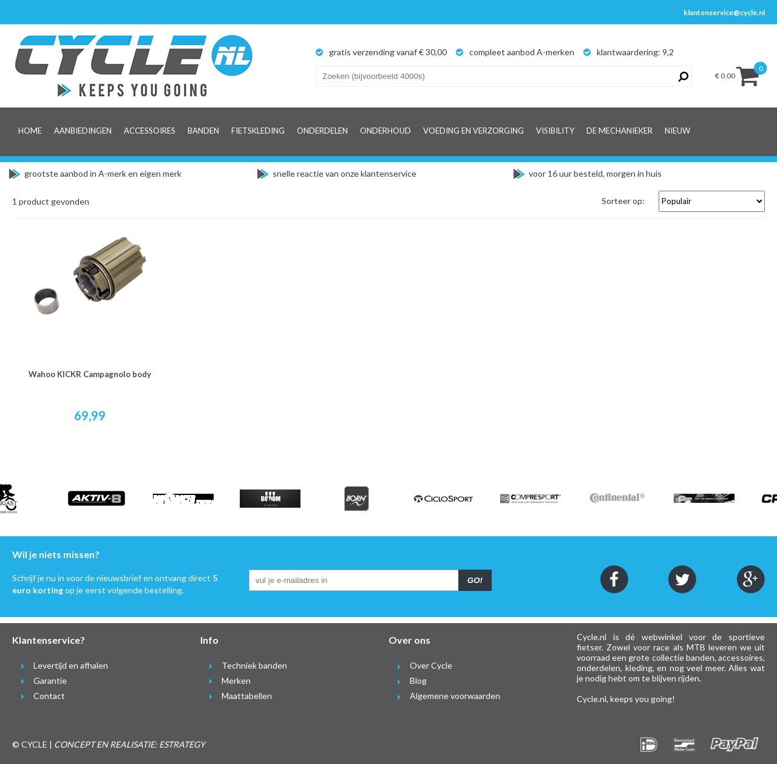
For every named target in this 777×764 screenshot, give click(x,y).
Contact (38, 696)
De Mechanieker (619, 130)
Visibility (555, 130)
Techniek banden (243, 665)
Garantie (39, 680)
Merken (225, 680)
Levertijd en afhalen (60, 665)
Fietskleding (258, 130)
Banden (203, 130)
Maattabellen (236, 696)
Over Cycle (420, 665)
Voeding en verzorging (473, 130)
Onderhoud (385, 130)
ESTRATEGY (182, 744)
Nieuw (677, 130)
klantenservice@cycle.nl (724, 12)
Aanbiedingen (83, 130)
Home (30, 130)
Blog (407, 680)
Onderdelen (322, 130)
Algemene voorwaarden (444, 696)
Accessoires (149, 130)
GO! (475, 580)
